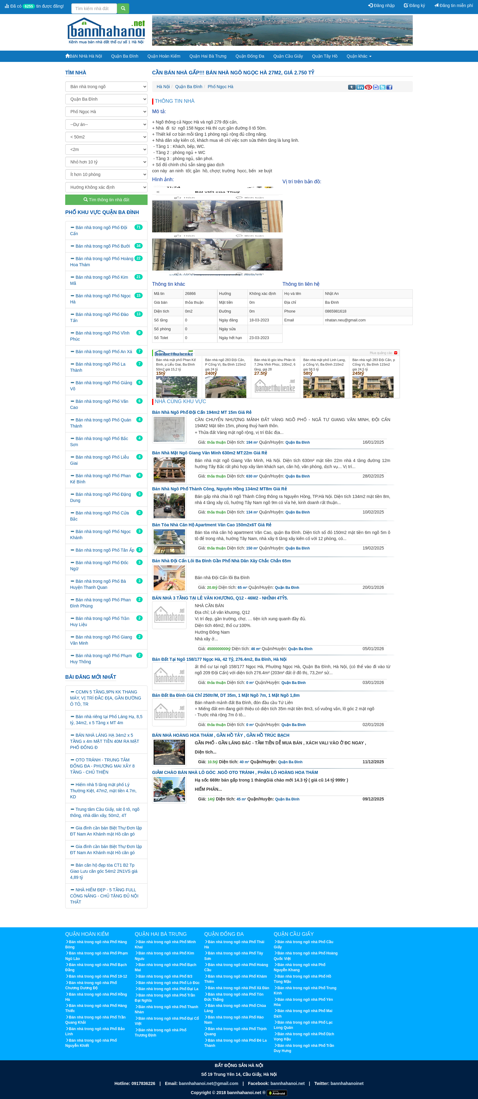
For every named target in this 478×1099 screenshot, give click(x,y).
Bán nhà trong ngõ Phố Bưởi (103, 246)
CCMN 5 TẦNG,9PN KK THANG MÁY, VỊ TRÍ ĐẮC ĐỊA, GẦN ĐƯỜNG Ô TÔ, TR (105, 698)
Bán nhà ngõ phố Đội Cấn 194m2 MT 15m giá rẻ (201, 412)
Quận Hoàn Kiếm (164, 56)
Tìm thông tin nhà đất (106, 199)
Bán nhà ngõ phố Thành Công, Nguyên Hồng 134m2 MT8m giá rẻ (219, 488)
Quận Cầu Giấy (288, 56)
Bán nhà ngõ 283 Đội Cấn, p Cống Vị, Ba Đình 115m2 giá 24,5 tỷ (373, 364)
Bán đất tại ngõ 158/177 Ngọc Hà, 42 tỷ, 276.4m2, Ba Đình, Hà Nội (219, 659)
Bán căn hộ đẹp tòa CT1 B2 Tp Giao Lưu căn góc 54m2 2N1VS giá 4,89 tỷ (103, 871)
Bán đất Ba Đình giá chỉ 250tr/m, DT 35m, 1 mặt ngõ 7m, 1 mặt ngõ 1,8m (226, 695)
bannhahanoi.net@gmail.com (209, 1083)
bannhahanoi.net (288, 1083)
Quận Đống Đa (250, 56)
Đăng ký (414, 5)
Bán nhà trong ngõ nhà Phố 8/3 (165, 976)
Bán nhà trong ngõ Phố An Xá (104, 351)
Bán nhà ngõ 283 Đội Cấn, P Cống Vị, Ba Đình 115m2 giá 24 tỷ (225, 364)
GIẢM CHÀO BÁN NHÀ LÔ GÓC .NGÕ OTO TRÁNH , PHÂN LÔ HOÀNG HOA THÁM (235, 772)
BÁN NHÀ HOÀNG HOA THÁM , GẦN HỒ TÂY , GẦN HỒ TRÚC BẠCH (220, 735)
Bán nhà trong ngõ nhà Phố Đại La (168, 989)
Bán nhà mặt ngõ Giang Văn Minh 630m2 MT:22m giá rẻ (209, 452)
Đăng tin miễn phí (453, 5)
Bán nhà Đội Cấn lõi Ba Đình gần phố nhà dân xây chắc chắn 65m (221, 560)
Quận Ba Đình (124, 56)
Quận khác (359, 56)
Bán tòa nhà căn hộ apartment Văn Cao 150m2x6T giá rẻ (211, 524)
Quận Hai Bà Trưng (208, 56)
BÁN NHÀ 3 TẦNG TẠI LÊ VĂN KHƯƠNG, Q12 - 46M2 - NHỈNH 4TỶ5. (220, 598)
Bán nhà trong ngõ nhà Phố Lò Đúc (169, 983)
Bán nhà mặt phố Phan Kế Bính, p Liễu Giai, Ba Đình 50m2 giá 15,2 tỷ (176, 364)
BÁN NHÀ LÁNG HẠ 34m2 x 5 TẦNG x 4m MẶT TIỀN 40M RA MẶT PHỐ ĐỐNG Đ (104, 741)
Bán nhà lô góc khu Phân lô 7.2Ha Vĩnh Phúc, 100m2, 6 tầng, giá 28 (274, 364)
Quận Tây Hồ (324, 56)
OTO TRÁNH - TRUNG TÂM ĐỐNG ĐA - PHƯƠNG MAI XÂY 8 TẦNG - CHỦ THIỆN (102, 766)
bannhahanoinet (346, 1083)
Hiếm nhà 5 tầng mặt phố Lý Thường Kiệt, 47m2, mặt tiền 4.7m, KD (103, 790)
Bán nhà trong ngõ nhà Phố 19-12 (98, 976)
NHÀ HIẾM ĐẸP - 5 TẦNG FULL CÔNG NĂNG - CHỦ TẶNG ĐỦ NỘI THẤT (104, 895)
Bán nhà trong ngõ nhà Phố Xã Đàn (238, 988)
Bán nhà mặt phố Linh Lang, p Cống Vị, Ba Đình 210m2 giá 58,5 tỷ (324, 364)
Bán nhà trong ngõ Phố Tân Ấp (105, 550)
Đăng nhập (381, 5)
